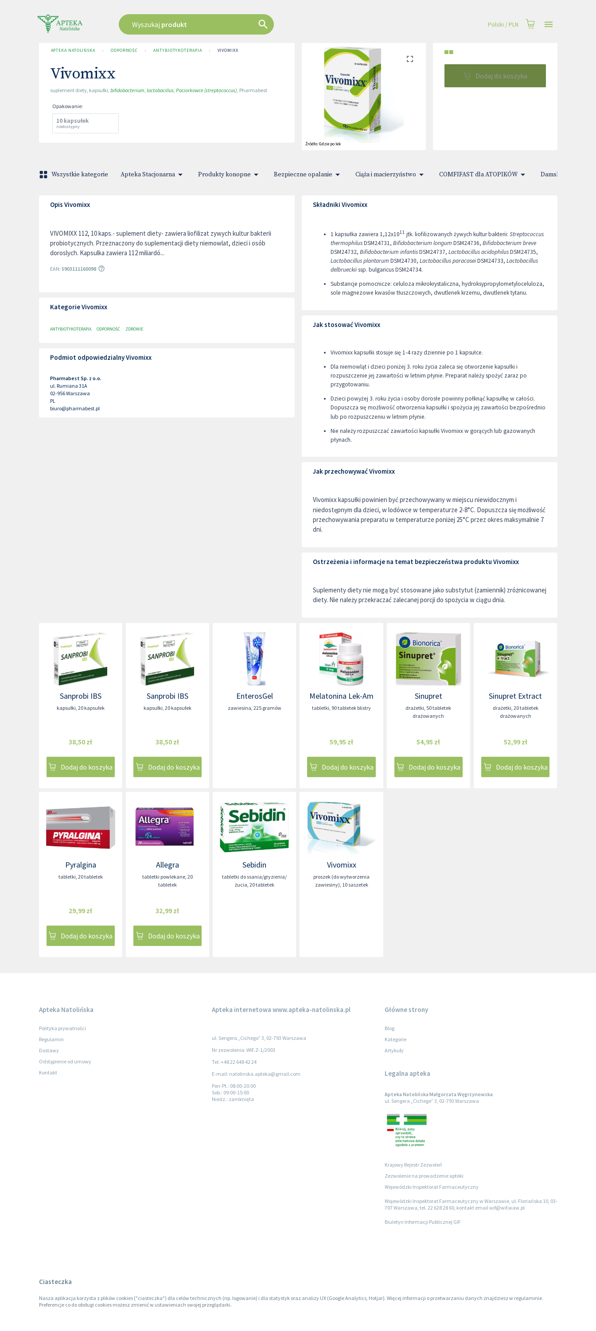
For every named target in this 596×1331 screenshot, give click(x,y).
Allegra (167, 865)
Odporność (124, 50)
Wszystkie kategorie (74, 174)
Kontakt (48, 1072)
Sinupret (428, 696)
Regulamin (51, 1039)
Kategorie (395, 1039)
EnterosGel (254, 696)
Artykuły (394, 1050)
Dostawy (49, 1050)
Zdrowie (134, 329)
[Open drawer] (548, 25)
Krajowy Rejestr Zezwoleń (413, 1164)
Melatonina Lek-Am (341, 696)
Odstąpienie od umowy (65, 1061)
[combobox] (241, 24)
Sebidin (254, 865)
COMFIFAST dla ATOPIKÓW (484, 175)
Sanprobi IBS (80, 696)
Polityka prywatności (62, 1028)
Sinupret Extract (515, 696)
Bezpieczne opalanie (308, 175)
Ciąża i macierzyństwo (391, 175)
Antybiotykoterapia (177, 50)
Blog (389, 1028)
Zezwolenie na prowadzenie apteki (424, 1175)
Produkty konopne (230, 175)
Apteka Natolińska (73, 50)
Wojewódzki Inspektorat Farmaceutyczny (432, 1186)
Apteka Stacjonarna (153, 175)
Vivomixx (228, 50)
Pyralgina (80, 865)
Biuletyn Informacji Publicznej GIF (423, 1221)
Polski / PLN (503, 25)
